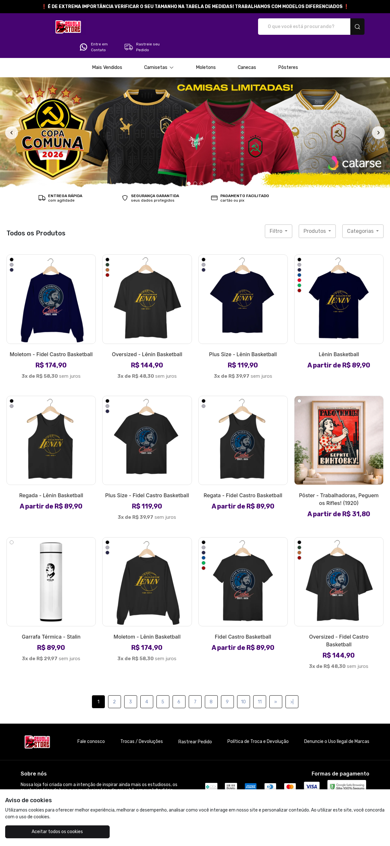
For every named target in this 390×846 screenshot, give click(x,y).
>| (292, 684)
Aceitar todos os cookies (37, 831)
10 (243, 684)
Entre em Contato (296, 27)
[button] (159, 49)
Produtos (315, 213)
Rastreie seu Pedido (345, 27)
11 (260, 684)
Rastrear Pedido (195, 724)
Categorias (361, 213)
